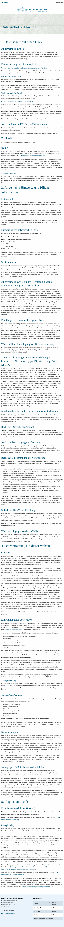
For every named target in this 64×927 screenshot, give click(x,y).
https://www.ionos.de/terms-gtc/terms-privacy (34, 155)
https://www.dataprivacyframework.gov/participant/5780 (38, 886)
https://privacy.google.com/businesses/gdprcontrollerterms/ (27, 867)
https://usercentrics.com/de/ (15, 629)
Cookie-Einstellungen (9, 913)
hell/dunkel (59, 2)
